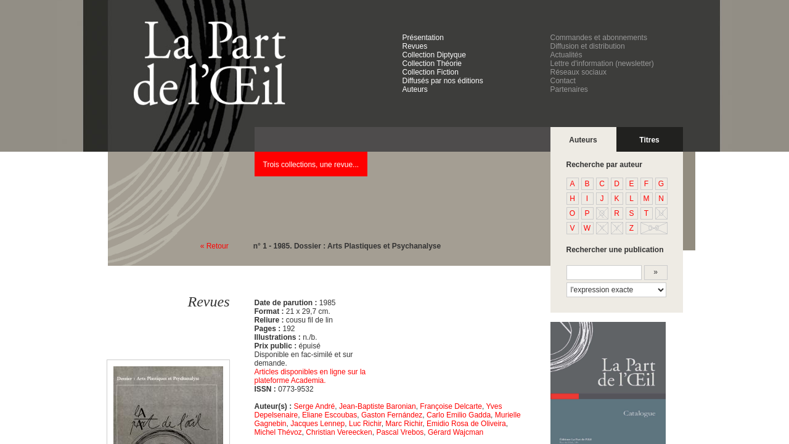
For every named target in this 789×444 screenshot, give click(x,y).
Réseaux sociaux (578, 72)
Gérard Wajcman (455, 432)
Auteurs (415, 89)
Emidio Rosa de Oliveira (466, 423)
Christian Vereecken (339, 432)
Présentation (423, 37)
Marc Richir (403, 423)
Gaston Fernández (391, 415)
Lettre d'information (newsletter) (602, 63)
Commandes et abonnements (598, 37)
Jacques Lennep (317, 423)
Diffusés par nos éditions (443, 80)
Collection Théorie (432, 63)
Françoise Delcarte (451, 406)
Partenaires (569, 89)
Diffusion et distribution (587, 46)
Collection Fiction (431, 72)
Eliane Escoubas (329, 415)
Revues (415, 46)
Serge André (314, 406)
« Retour (214, 246)
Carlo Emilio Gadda (459, 415)
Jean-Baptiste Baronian (377, 406)
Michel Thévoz (278, 432)
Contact (563, 80)
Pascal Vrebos (399, 432)
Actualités (566, 55)
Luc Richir (365, 423)
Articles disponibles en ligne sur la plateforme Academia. (310, 376)
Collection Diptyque (434, 55)
